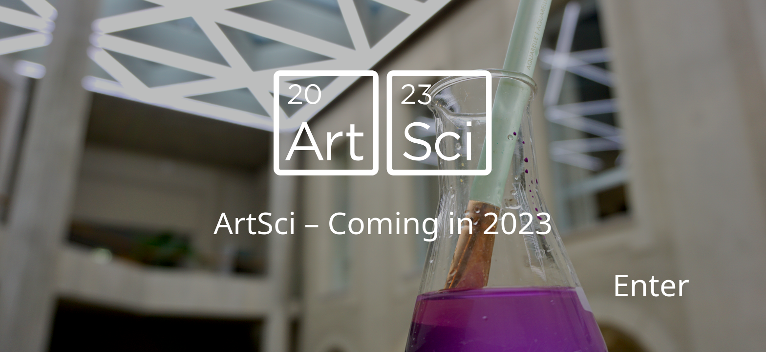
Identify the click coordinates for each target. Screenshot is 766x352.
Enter (651, 284)
